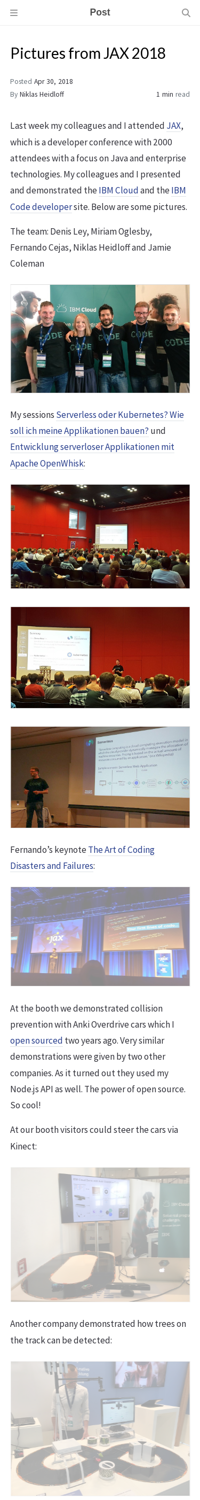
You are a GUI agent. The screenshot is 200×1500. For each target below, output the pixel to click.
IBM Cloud (119, 190)
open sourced (36, 1040)
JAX (173, 125)
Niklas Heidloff (42, 94)
